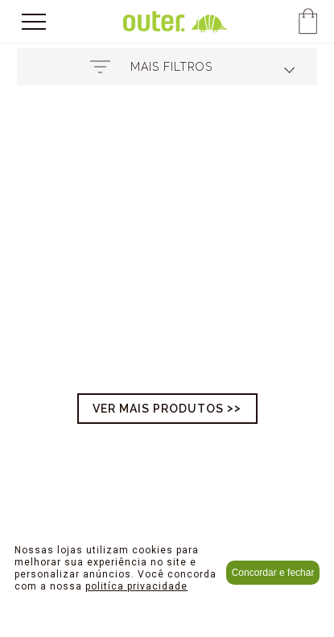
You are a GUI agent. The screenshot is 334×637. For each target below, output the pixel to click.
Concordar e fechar (273, 572)
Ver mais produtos (158, 408)
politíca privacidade (136, 586)
